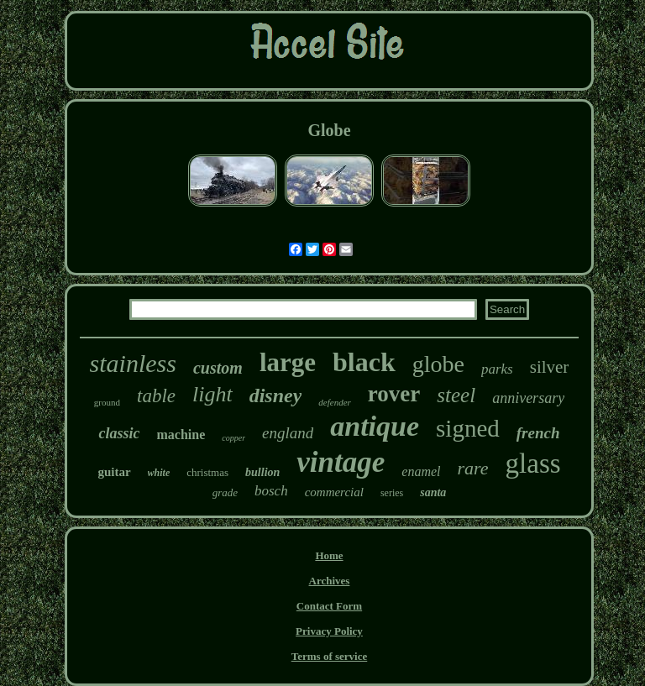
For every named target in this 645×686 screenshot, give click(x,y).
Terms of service (329, 656)
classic (118, 433)
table (156, 395)
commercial (334, 492)
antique (374, 426)
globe (438, 364)
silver (549, 367)
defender (334, 402)
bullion (262, 472)
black (364, 362)
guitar (113, 472)
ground (107, 402)
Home (329, 555)
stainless (133, 363)
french (538, 433)
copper (233, 437)
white (159, 473)
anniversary (528, 398)
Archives (329, 580)
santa (433, 492)
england (287, 433)
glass (533, 463)
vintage (340, 462)
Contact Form (329, 606)
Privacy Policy (329, 631)
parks (497, 369)
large (288, 362)
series (391, 493)
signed (468, 428)
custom (218, 368)
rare (473, 468)
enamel (420, 471)
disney (275, 395)
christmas (207, 472)
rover (394, 393)
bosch (271, 491)
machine (180, 434)
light (212, 394)
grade (225, 492)
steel (456, 395)
